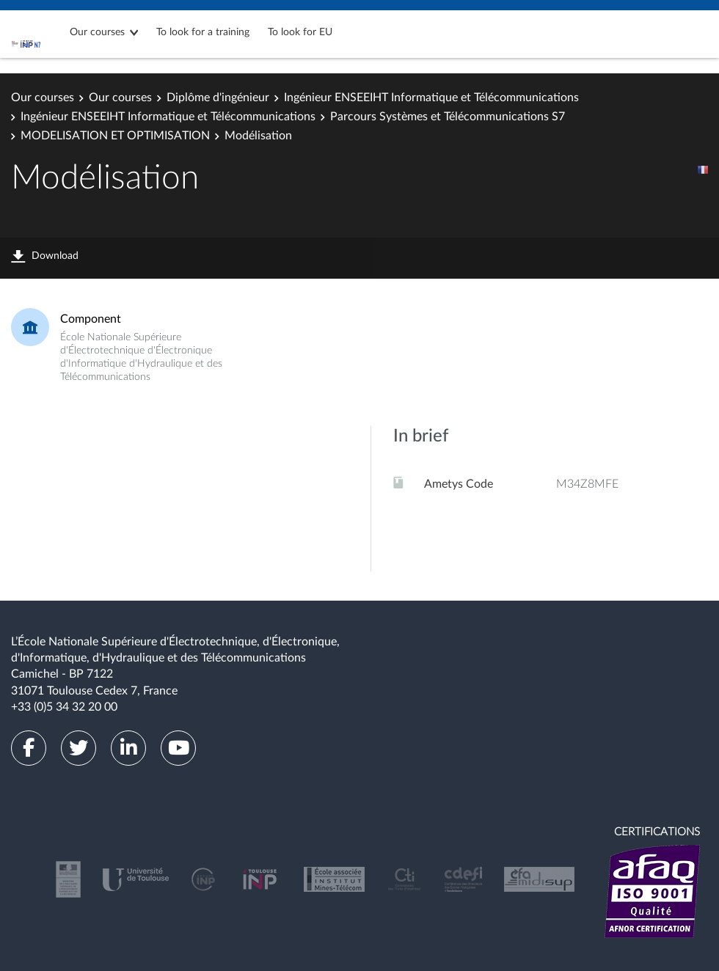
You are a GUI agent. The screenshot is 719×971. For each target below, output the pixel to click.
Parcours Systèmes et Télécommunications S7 (447, 116)
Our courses (97, 32)
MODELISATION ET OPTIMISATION (115, 136)
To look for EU (300, 32)
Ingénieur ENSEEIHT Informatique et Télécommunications (431, 97)
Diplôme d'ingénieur (218, 97)
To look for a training (202, 32)
